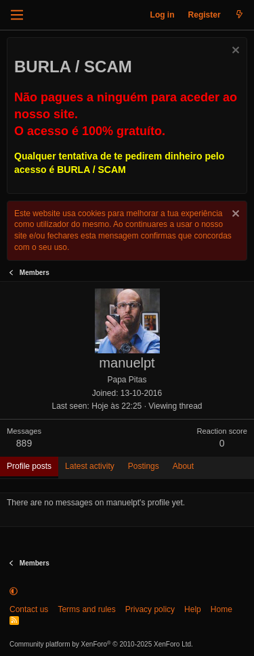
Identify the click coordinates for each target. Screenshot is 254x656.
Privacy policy (150, 609)
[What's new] (239, 15)
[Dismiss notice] (234, 52)
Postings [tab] (143, 466)
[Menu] (17, 15)
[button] (13, 591)
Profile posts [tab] (29, 466)
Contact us (28, 609)
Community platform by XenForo (101, 644)
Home (221, 609)
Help (192, 609)
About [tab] (183, 466)
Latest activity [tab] (89, 466)
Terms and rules (86, 609)
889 (24, 443)
